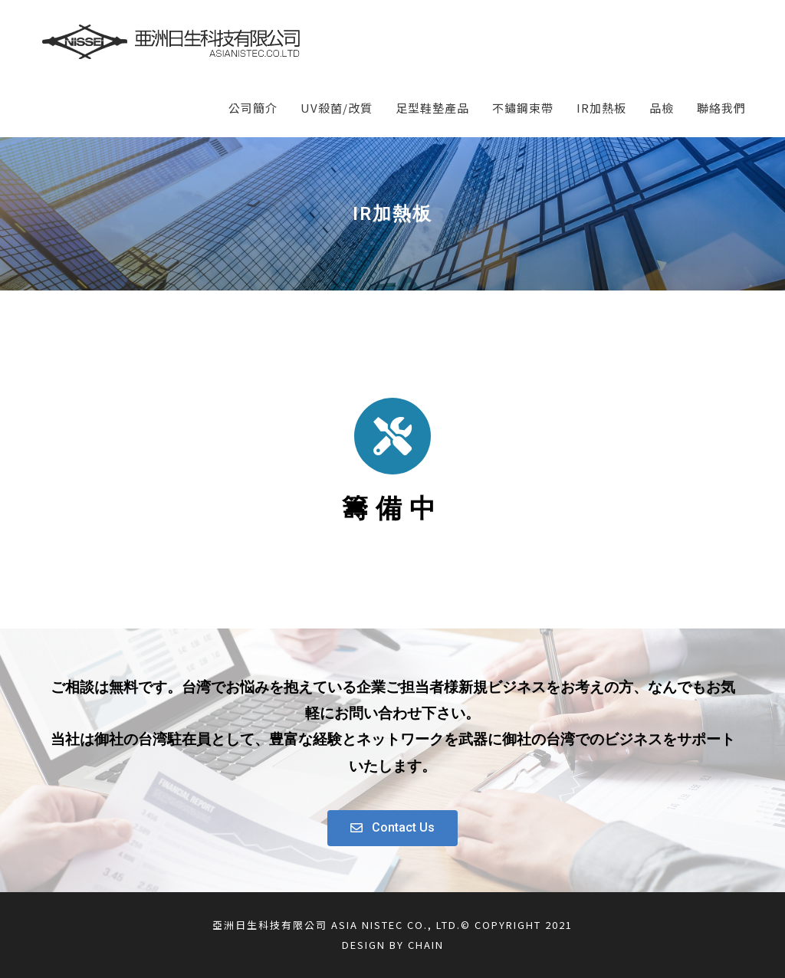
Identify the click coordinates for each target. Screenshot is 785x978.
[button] (392, 828)
